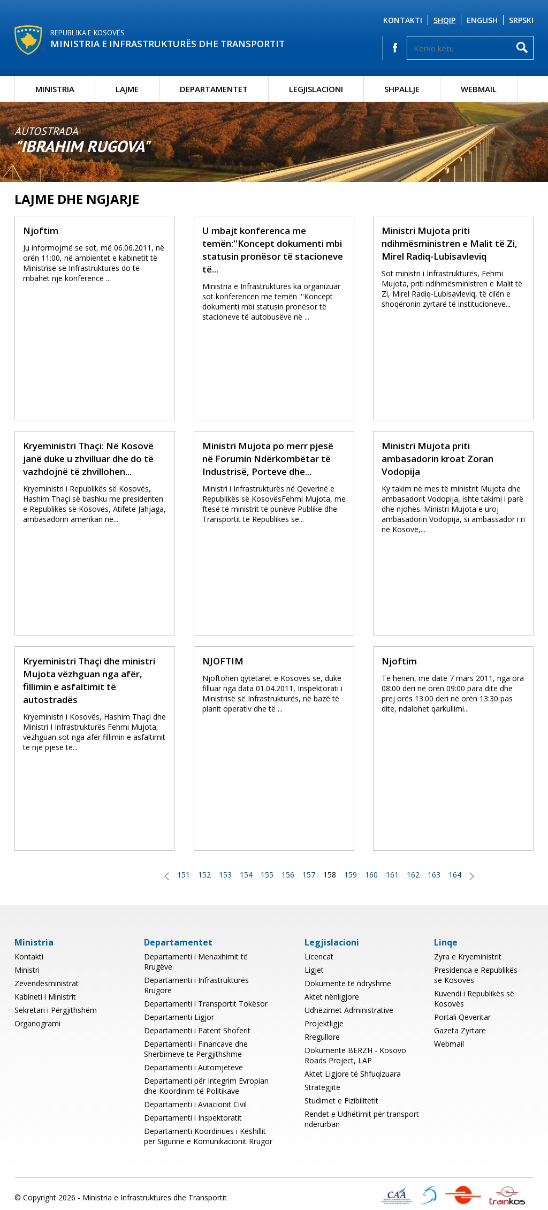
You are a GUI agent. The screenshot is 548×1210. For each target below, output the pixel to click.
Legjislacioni (316, 89)
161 (392, 874)
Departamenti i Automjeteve (193, 1067)
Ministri (27, 970)
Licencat (319, 956)
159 (350, 874)
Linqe (446, 942)
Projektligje (324, 1023)
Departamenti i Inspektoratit (193, 1118)
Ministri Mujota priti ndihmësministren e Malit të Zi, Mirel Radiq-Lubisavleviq (449, 243)
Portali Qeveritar (462, 1017)
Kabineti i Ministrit (45, 997)
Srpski (521, 20)
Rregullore (322, 1037)
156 (287, 874)
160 (371, 874)
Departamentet (214, 89)
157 (308, 874)
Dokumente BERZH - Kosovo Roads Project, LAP (355, 1055)
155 (267, 874)
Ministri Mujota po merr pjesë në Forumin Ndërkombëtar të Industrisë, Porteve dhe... (267, 459)
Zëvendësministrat (46, 983)
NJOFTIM (222, 661)
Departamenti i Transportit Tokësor (206, 1004)
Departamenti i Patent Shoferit (197, 1030)
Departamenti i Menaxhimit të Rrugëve (196, 961)
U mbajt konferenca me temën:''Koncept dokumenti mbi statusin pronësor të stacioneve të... (272, 249)
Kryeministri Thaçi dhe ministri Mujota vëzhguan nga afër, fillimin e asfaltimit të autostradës (89, 680)
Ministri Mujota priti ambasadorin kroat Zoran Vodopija (437, 459)
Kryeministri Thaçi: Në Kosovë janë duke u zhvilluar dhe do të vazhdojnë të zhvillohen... (88, 459)
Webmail (479, 89)
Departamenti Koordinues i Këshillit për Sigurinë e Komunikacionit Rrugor (208, 1136)
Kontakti (402, 20)
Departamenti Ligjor (179, 1017)
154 (246, 874)
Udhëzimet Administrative (349, 1010)
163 (434, 874)
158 (329, 874)
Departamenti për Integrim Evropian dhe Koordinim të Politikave (206, 1086)
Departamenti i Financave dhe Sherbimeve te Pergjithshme (196, 1049)
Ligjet (314, 970)
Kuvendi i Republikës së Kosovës (474, 998)
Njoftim (40, 230)
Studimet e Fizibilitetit (341, 1100)
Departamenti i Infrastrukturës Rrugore (196, 985)
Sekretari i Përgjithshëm (55, 1010)
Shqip (444, 20)
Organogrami (37, 1023)
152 (204, 874)
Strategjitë (322, 1087)
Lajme (127, 89)
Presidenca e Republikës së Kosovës (475, 975)
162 (413, 874)
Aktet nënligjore (332, 997)
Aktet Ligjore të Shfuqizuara (353, 1074)
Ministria (54, 89)
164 (454, 874)
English (482, 20)
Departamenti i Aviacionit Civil (195, 1104)
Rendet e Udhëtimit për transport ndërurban (362, 1119)
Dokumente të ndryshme (348, 983)
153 (225, 874)
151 (183, 874)
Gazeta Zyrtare (460, 1030)
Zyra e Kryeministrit (467, 956)
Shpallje (402, 89)
